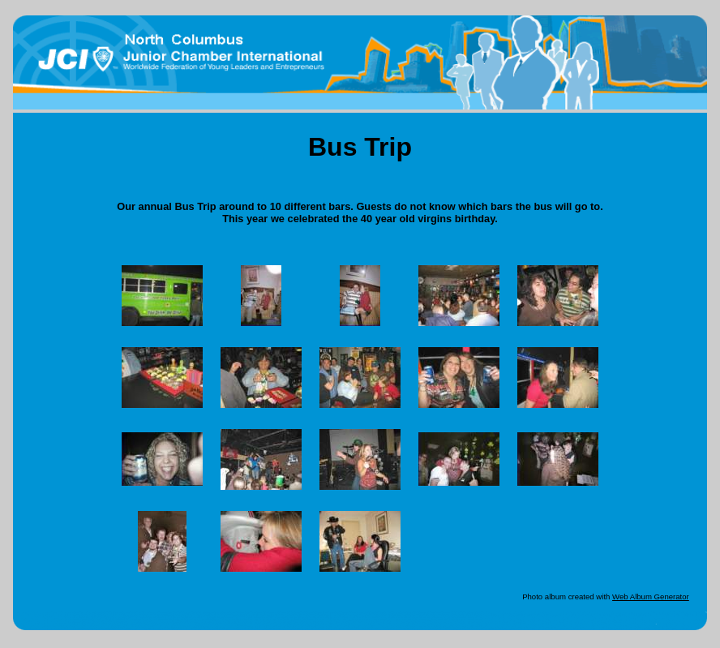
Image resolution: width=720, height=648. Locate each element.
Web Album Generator (650, 596)
